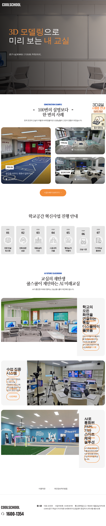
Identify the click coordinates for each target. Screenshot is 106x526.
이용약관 (42, 489)
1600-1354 (15, 513)
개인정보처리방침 (60, 489)
